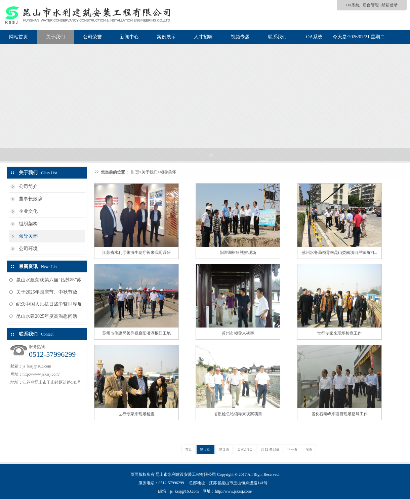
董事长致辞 (30, 198)
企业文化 (28, 211)
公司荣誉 (92, 36)
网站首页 (18, 36)
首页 (188, 449)
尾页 (308, 449)
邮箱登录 (389, 5)
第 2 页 (224, 449)
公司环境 (28, 248)
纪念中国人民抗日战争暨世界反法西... (49, 306)
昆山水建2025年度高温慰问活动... (46, 318)
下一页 (292, 449)
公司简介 (28, 186)
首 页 (134, 172)
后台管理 (371, 5)
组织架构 (28, 223)
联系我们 (277, 36)
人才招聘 (203, 36)
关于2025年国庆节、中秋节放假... (46, 294)
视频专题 (240, 36)
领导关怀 (28, 236)
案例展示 (166, 36)
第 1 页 (205, 449)
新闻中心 (129, 36)
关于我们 (55, 36)
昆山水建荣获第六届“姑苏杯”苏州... (48, 281)
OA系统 (353, 5)
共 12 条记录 (270, 449)
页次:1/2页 (245, 449)
